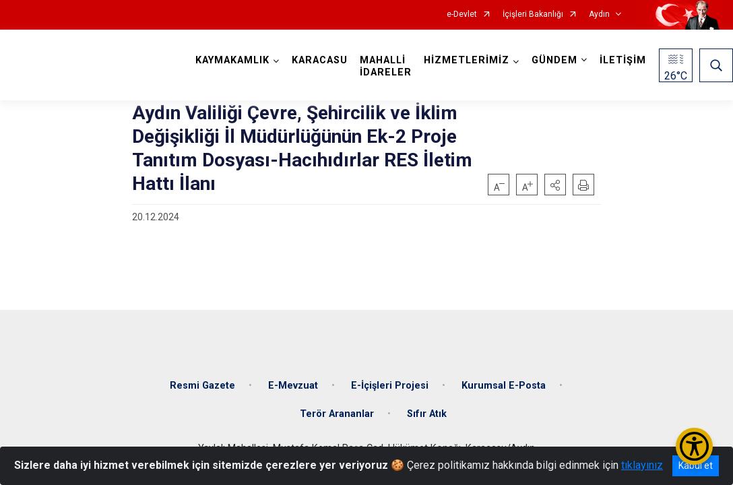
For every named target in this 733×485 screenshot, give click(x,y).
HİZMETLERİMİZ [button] (466, 60)
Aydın (599, 14)
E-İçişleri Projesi (389, 385)
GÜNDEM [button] (554, 60)
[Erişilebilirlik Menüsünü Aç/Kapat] (694, 446)
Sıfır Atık (427, 414)
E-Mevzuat (293, 385)
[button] (555, 184)
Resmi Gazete (202, 385)
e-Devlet (462, 14)
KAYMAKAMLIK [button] (232, 60)
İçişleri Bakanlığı (533, 14)
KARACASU (320, 60)
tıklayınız (642, 465)
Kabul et (695, 465)
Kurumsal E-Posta (503, 385)
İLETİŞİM (623, 60)
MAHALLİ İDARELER (386, 66)
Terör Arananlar (337, 414)
